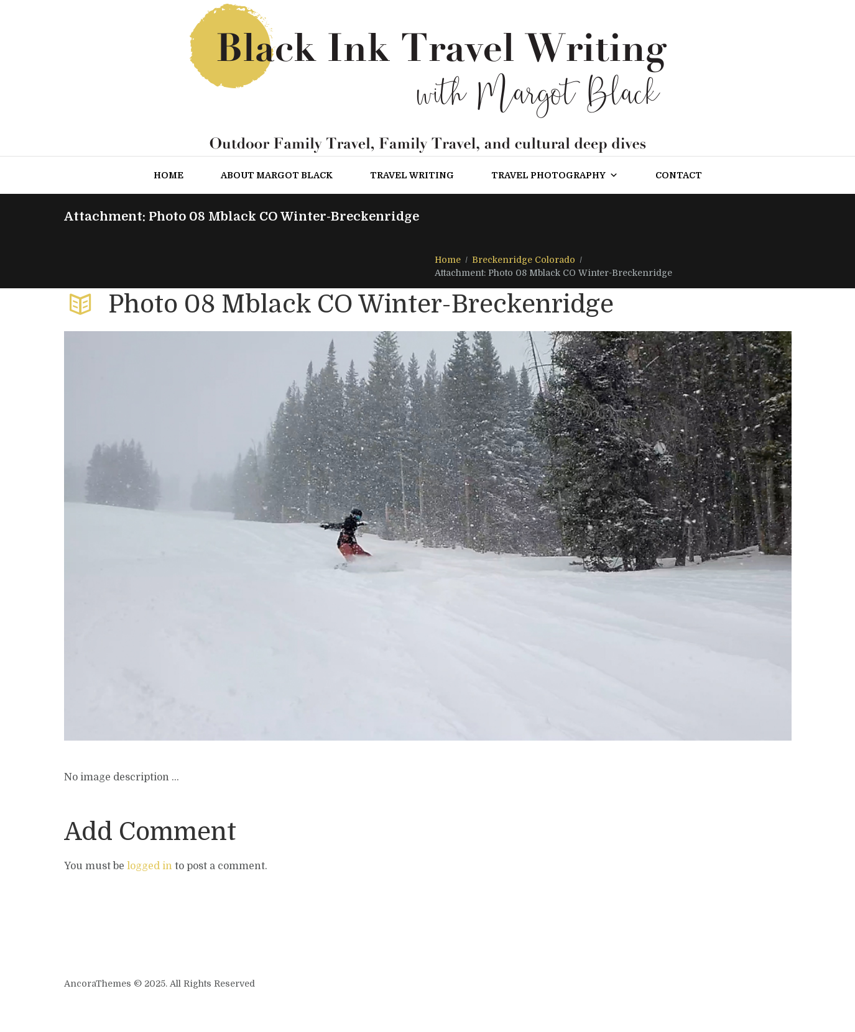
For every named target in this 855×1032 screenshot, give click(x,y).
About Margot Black (277, 175)
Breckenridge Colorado (523, 260)
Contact (678, 175)
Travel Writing (412, 175)
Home (168, 175)
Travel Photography (554, 175)
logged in (149, 866)
